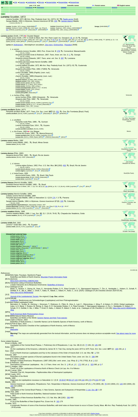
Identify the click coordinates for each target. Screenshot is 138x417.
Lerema (63, 7)
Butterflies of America (55, 285)
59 (63, 380)
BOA (72, 41)
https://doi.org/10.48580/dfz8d (21, 292)
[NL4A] (17, 23)
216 (96, 380)
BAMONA (80, 41)
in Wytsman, (36, 21)
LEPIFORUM (63, 41)
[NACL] (91, 40)
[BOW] (108, 40)
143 (121, 384)
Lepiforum (14, 300)
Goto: (38, 14)
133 (55, 21)
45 (71, 38)
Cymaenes (29, 7)
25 (60, 380)
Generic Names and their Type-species (52, 318)
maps (128, 47)
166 (46, 186)
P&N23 (11, 30)
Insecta (22, 2)
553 (7, 30)
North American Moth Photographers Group (27, 314)
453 (64, 165)
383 (68, 398)
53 (87, 40)
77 (86, 345)
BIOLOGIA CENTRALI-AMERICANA (24, 281)
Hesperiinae (74, 2)
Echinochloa (58, 45)
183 (11, 386)
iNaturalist (32, 30)
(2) (43, 111)
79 (106, 384)
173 (89, 380)
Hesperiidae (63, 2)
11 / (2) (42, 198)
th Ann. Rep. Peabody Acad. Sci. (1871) (40, 19)
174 (53, 198)
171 (79, 364)
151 (57, 111)
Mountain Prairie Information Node (54, 277)
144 (83, 380)
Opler (8, 41)
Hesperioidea (51, 2)
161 (57, 401)
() (89, 7)
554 (53, 40)
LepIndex (18, 30)
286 (93, 357)
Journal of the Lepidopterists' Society (24, 296)
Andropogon (18, 45)
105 (116, 349)
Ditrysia (41, 2)
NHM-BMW (30, 26)
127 (72, 380)
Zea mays (49, 45)
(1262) (50, 165)
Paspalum (68, 45)
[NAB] (100, 40)
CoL (24, 30)
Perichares (40, 7)
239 (103, 380)
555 (56, 206)
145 (96, 345)
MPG (22, 41)
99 (59, 40)
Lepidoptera (31, 2)
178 (58, 51)
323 (92, 364)
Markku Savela (95, 413)
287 (62, 58)
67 (65, 380)
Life (15, 2)
